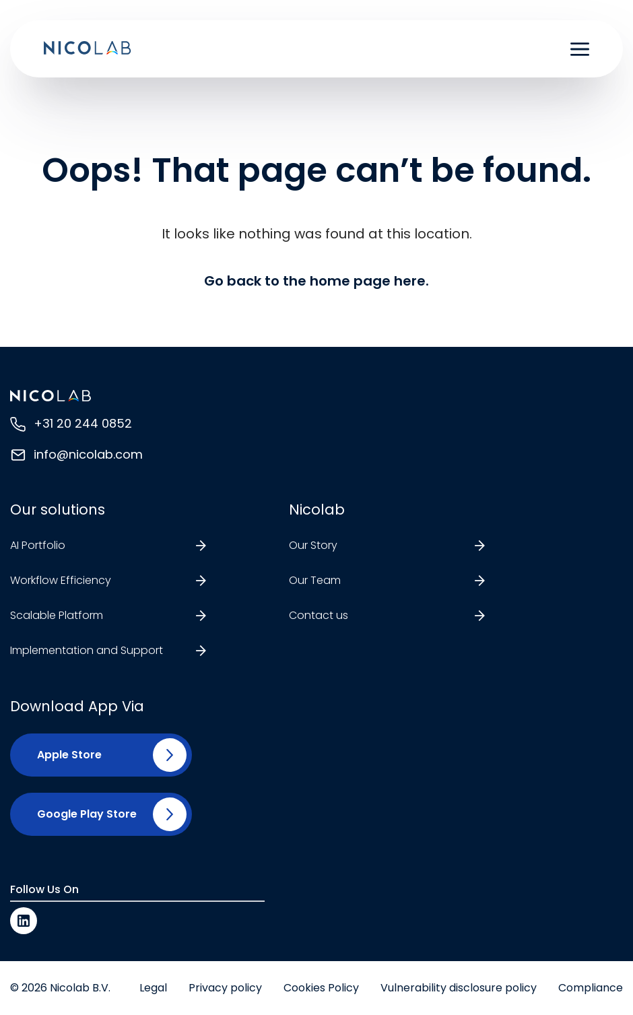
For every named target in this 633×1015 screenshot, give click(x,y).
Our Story (313, 545)
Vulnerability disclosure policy (458, 987)
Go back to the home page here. (316, 280)
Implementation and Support (86, 650)
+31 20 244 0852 (83, 423)
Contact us (318, 615)
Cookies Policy (321, 987)
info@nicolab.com (88, 454)
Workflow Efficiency (60, 580)
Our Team (315, 580)
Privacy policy (225, 987)
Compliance (590, 987)
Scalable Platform (56, 615)
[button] (64, 755)
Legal (153, 987)
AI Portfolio (37, 545)
